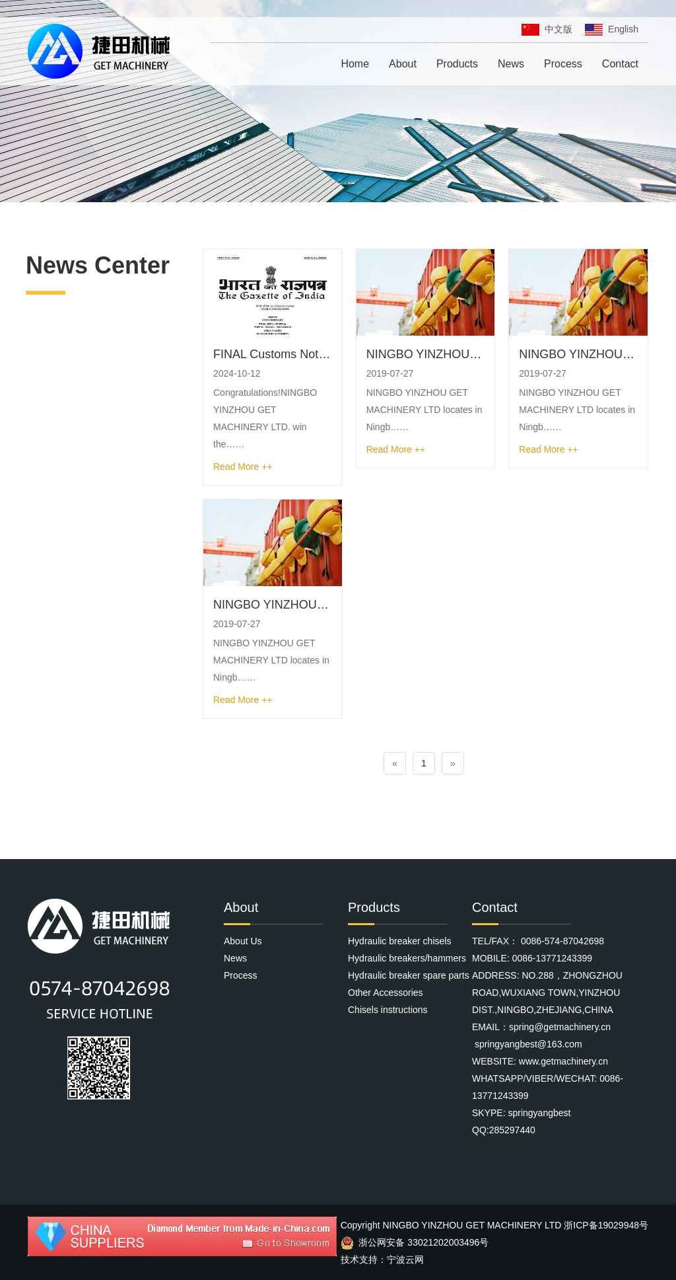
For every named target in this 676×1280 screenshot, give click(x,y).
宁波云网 (405, 1259)
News (511, 63)
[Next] (453, 763)
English (611, 29)
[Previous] (395, 763)
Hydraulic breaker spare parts (408, 975)
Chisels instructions (388, 1009)
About (403, 63)
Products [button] (457, 63)
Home (355, 63)
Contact (620, 63)
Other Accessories (385, 992)
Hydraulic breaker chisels (399, 941)
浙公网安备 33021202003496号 (415, 1242)
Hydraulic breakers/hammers (407, 958)
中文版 (547, 29)
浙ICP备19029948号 (606, 1225)
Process (563, 63)
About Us (243, 941)
